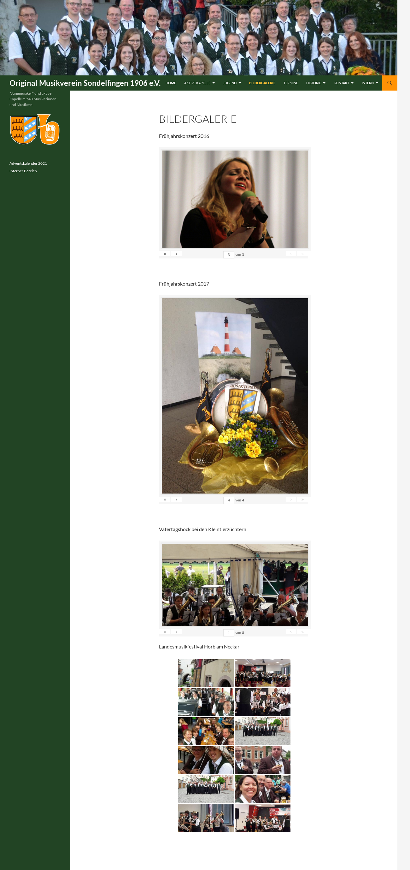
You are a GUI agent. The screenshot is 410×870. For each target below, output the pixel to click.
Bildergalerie (262, 83)
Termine (291, 83)
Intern (368, 83)
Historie (313, 83)
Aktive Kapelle (197, 83)
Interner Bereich (23, 171)
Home (171, 83)
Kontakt (341, 83)
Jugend (230, 83)
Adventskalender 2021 (28, 163)
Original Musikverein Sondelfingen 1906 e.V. (85, 82)
